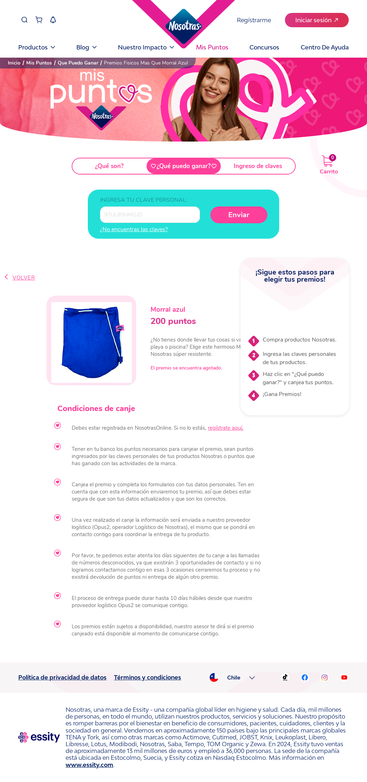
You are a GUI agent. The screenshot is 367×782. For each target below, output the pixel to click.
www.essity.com (89, 764)
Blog (86, 47)
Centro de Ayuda (325, 47)
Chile (233, 677)
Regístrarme (254, 20)
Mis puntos (212, 47)
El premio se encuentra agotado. (186, 367)
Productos (36, 47)
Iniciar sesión (316, 20)
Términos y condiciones (147, 677)
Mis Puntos (39, 62)
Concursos (264, 47)
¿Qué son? (109, 166)
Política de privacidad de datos (62, 677)
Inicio (14, 62)
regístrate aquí (225, 427)
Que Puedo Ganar (78, 62)
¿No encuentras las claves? (134, 229)
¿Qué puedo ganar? (184, 166)
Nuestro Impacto (146, 47)
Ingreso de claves (258, 166)
